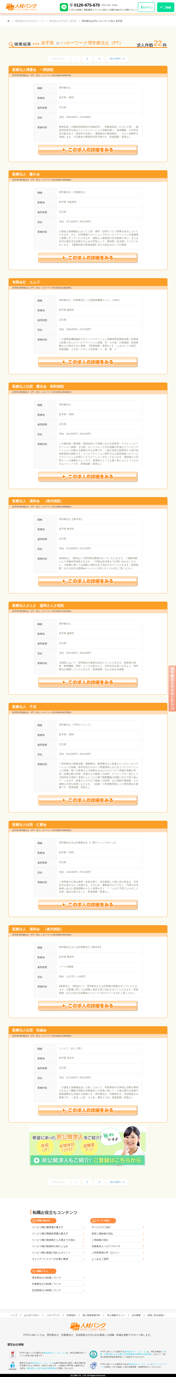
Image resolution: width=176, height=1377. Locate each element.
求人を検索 (76, 10)
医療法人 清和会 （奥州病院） (38, 501)
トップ (14, 1315)
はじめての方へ (32, 1315)
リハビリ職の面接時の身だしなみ (50, 1246)
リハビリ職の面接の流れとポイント (51, 1252)
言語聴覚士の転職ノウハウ (46, 1290)
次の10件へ (117, 58)
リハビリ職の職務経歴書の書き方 (50, 1233)
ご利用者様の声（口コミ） (106, 1252)
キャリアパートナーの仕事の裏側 (50, 1259)
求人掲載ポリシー (116, 1315)
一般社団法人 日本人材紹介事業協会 (40, 1368)
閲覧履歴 (88, 10)
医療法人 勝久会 (26, 174)
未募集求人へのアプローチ (106, 1246)
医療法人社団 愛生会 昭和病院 (38, 386)
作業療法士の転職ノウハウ (46, 1283)
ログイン (147, 7)
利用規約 (71, 1315)
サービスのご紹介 (101, 1227)
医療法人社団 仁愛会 (29, 825)
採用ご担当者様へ (156, 1315)
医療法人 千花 (24, 707)
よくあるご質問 (100, 1259)
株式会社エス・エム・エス (55, 1353)
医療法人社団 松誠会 (29, 1030)
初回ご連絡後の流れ (102, 1233)
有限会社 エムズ (26, 282)
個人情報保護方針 (91, 1315)
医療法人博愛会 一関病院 (32, 70)
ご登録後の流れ (100, 1239)
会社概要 (136, 1315)
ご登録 (167, 7)
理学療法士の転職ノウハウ (46, 1277)
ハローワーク (53, 1315)
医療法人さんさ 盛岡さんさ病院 (38, 605)
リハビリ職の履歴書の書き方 (47, 1227)
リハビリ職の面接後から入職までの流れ (53, 1239)
